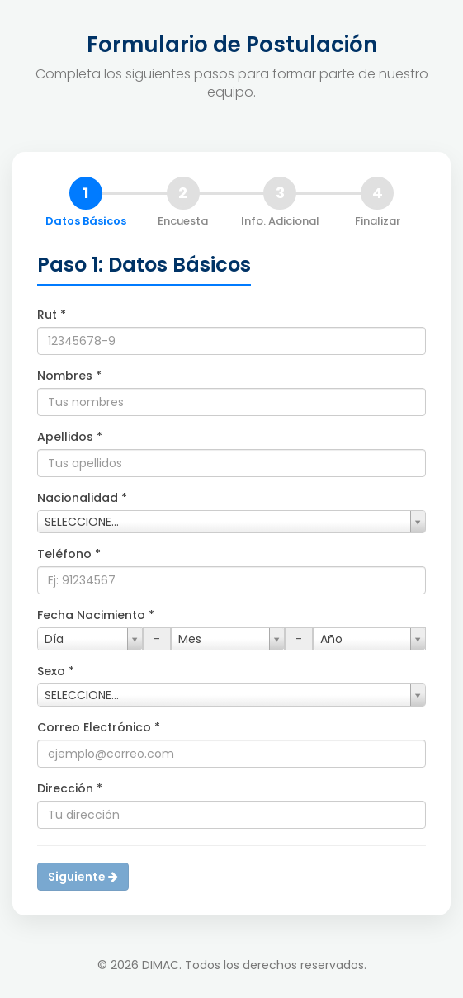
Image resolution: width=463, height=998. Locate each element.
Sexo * (55, 671)
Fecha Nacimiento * (95, 615)
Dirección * (69, 788)
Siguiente (83, 876)
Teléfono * (69, 554)
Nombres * (69, 375)
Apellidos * (69, 436)
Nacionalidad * (82, 498)
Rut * (51, 314)
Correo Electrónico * (98, 727)
